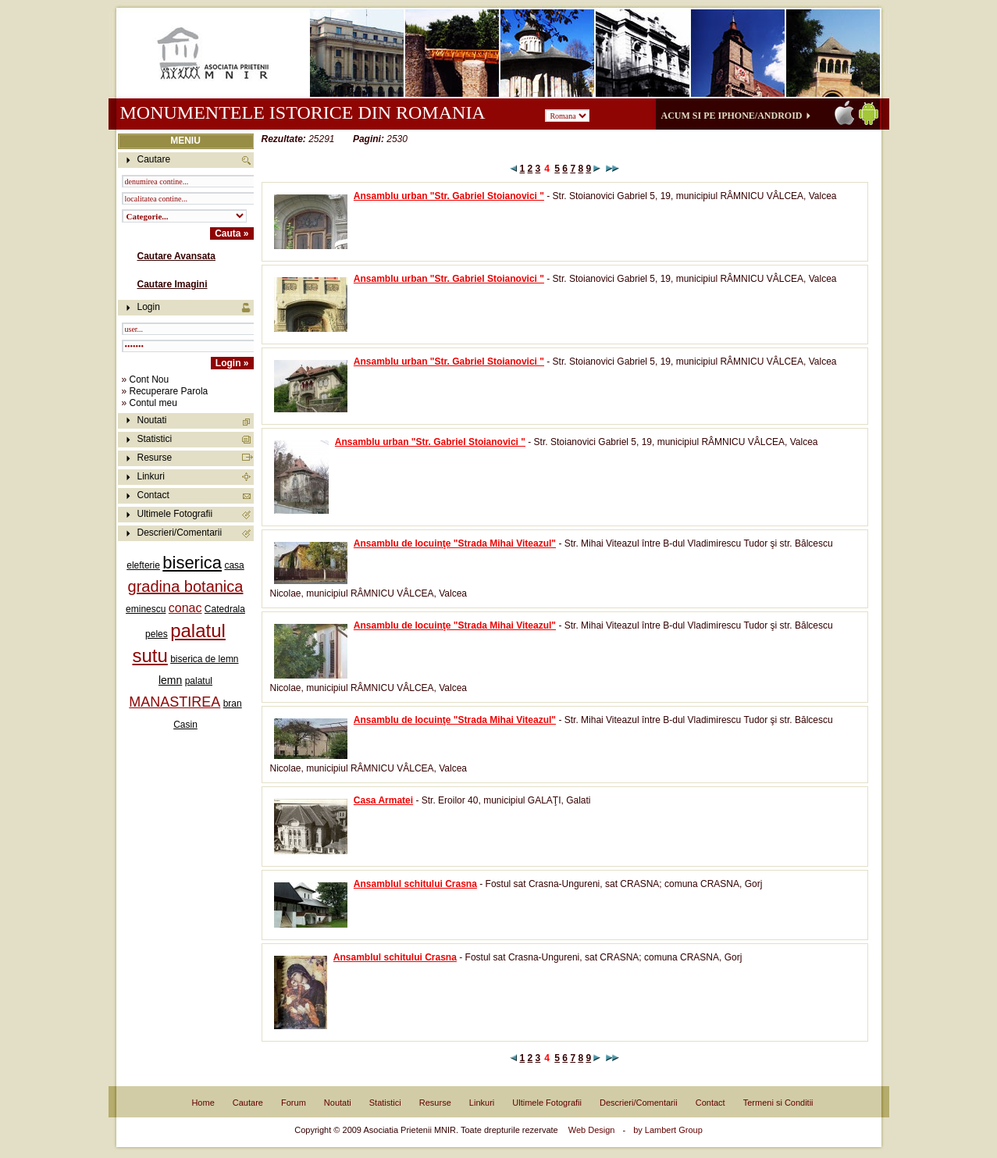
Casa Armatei (383, 800)
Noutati (152, 420)
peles (156, 634)
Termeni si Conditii (778, 1102)
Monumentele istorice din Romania (302, 112)
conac (185, 608)
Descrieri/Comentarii (180, 532)
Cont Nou (149, 379)
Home (202, 1102)
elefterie (143, 565)
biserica (192, 562)
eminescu (146, 609)
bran (232, 703)
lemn (170, 680)
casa (234, 565)
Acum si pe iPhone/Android (732, 115)
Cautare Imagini (172, 284)
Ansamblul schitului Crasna (415, 883)
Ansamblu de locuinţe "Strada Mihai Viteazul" (455, 543)
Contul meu (153, 402)
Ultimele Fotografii (175, 513)
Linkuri (151, 476)
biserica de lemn (204, 659)
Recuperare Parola (169, 391)
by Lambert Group (668, 1130)
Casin (185, 724)
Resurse (155, 457)
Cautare (248, 1102)
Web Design (591, 1130)
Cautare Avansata (176, 256)
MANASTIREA (174, 702)
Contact (153, 495)
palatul (198, 680)
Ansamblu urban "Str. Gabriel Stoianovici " (449, 196)
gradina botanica (186, 586)
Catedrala (225, 609)
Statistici (155, 438)
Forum (293, 1102)
